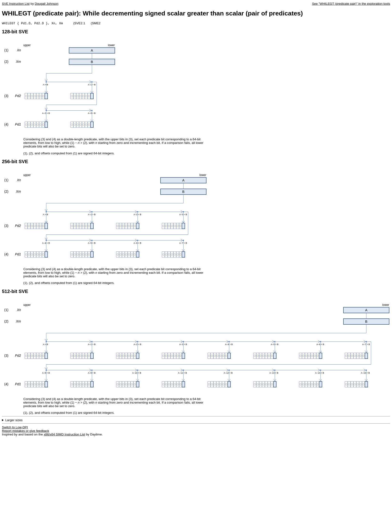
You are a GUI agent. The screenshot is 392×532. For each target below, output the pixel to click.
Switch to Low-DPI (15, 428)
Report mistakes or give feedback (25, 431)
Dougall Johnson (46, 3)
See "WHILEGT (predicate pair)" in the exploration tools (351, 3)
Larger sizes (14, 420)
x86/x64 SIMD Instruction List (64, 435)
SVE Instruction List (16, 3)
